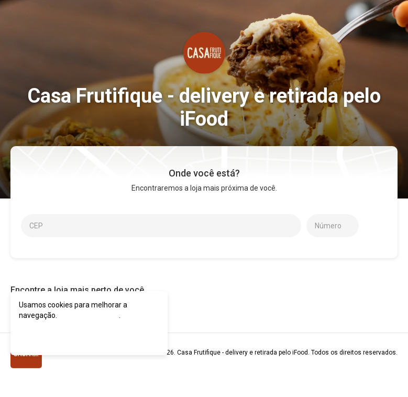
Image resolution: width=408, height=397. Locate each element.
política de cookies (89, 315)
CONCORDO (49, 335)
